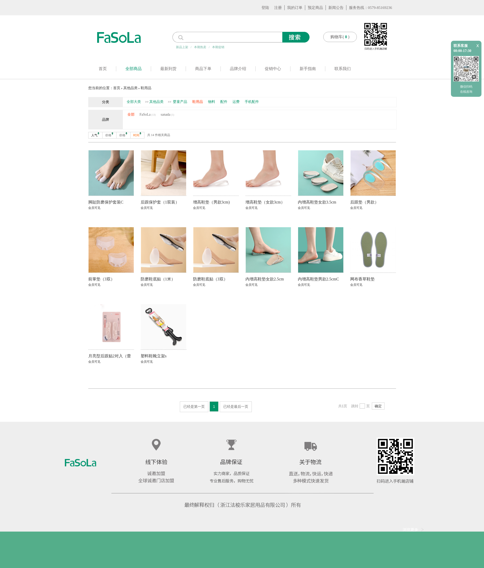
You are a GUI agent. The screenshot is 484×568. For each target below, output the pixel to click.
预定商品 (315, 8)
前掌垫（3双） (101, 279)
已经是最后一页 (235, 406)
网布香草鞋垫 (362, 279)
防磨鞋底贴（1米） (158, 279)
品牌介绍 (238, 68)
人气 (95, 134)
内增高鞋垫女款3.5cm (317, 202)
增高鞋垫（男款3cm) (211, 202)
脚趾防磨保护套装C (106, 202)
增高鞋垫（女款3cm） (265, 202)
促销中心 (273, 68)
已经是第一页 (194, 406)
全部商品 (133, 68)
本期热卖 (200, 47)
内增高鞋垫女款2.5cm (264, 279)
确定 (378, 406)
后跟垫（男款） (364, 202)
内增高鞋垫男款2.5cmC (318, 279)
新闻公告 (336, 8)
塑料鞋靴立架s (154, 356)
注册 (278, 8)
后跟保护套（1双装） (160, 202)
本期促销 (218, 47)
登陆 (265, 8)
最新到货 (168, 68)
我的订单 (294, 8)
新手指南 (308, 68)
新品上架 (182, 47)
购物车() (339, 37)
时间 (137, 134)
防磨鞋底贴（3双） (210, 279)
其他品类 (130, 88)
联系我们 (342, 68)
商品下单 (203, 68)
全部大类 (134, 102)
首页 (103, 68)
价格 (109, 134)
